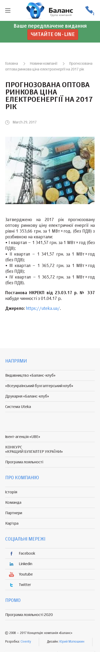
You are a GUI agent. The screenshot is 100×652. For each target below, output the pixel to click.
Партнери (13, 513)
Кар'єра (11, 523)
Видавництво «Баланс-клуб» (30, 375)
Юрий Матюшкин (71, 641)
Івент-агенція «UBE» (22, 437)
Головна (11, 64)
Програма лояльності (24, 462)
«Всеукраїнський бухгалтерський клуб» (39, 386)
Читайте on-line (53, 34)
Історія (11, 492)
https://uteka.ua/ (43, 309)
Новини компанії (43, 64)
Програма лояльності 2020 (29, 615)
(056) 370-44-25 (90, 10)
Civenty (26, 641)
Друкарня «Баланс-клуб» (27, 396)
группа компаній (50, 10)
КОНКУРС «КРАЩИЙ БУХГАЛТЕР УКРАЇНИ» (34, 449)
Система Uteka (18, 407)
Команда (13, 503)
